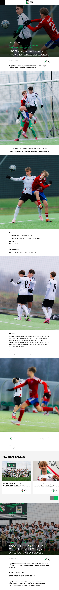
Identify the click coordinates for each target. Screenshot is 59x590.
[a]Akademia (42, 45)
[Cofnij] (52, 498)
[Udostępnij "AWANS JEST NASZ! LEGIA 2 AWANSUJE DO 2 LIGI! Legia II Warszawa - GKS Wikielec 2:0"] (28, 491)
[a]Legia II (24, 542)
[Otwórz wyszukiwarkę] (56, 2)
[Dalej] (56, 498)
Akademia (25, 45)
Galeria (16, 47)
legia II (19, 542)
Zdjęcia (11, 47)
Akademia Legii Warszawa (16, 540)
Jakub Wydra (23, 47)
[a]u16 (20, 45)
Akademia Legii (34, 45)
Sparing (30, 47)
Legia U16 (14, 45)
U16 (10, 45)
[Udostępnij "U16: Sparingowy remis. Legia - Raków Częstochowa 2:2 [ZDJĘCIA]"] (48, 439)
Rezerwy (41, 540)
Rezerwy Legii (12, 542)
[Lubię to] (47, 61)
